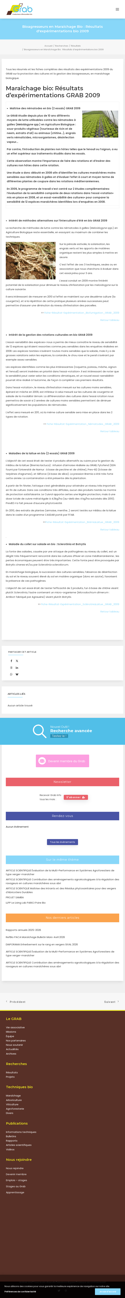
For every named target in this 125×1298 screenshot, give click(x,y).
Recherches (61, 45)
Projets (10, 1077)
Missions (11, 1031)
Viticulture (12, 1104)
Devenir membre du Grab (66, 761)
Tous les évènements (62, 842)
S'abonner (75, 797)
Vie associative (15, 1027)
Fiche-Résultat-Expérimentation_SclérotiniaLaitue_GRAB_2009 (80, 604)
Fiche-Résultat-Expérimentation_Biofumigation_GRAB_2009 (81, 312)
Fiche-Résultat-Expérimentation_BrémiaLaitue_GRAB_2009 (82, 522)
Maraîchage (13, 1095)
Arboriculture (14, 1100)
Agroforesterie (15, 1108)
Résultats (76, 45)
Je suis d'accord (107, 1291)
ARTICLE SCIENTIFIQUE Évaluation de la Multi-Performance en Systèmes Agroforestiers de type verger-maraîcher (60, 953)
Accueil (48, 45)
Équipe (10, 1036)
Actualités (12, 1049)
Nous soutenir (14, 1045)
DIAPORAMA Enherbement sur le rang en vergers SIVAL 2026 (42, 944)
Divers (9, 1113)
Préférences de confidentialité (20, 1291)
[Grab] (19, 9)
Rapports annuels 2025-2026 (23, 930)
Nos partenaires (16, 1040)
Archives (11, 1053)
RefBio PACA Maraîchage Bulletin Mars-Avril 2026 (35, 937)
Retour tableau (109, 320)
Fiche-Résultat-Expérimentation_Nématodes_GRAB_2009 (83, 424)
